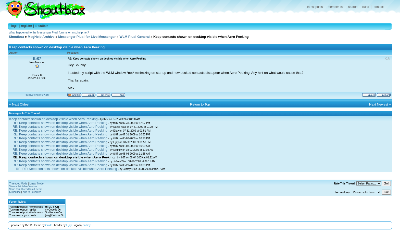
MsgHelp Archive (41, 37)
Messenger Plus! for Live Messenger (87, 37)
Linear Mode (36, 183)
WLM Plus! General (134, 37)
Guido (48, 225)
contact (379, 7)
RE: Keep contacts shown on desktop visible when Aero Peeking (59, 123)
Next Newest (378, 104)
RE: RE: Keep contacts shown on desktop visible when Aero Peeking (66, 169)
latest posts (315, 7)
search (352, 7)
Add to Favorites (31, 192)
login (14, 26)
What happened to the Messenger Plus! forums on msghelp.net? (49, 32)
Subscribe (14, 192)
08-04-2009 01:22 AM (37, 95)
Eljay (69, 225)
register (26, 26)
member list (335, 7)
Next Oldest (20, 104)
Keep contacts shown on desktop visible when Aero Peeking (53, 119)
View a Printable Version (23, 186)
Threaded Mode (18, 183)
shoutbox (41, 26)
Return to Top (200, 104)
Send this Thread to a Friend (25, 189)
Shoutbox (42, 8)
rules (365, 7)
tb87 (37, 58)
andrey (87, 225)
